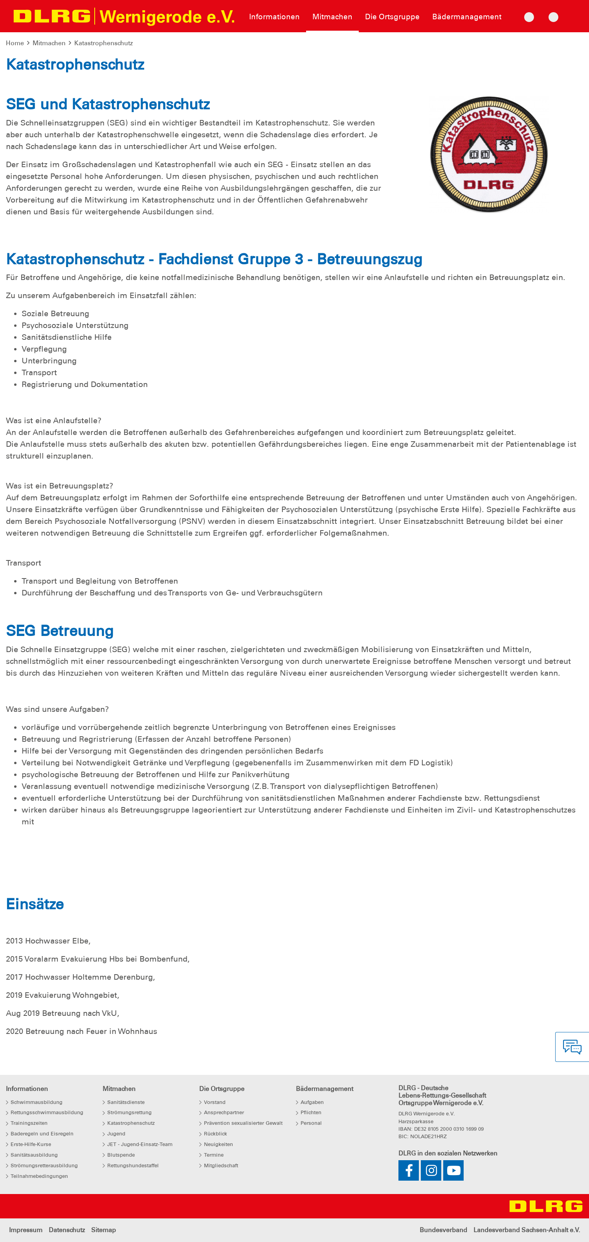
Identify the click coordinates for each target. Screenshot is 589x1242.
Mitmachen (49, 43)
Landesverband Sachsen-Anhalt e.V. (526, 1230)
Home (15, 43)
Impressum (25, 1230)
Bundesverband (443, 1230)
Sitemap (103, 1230)
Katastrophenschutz (103, 43)
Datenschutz (67, 1230)
